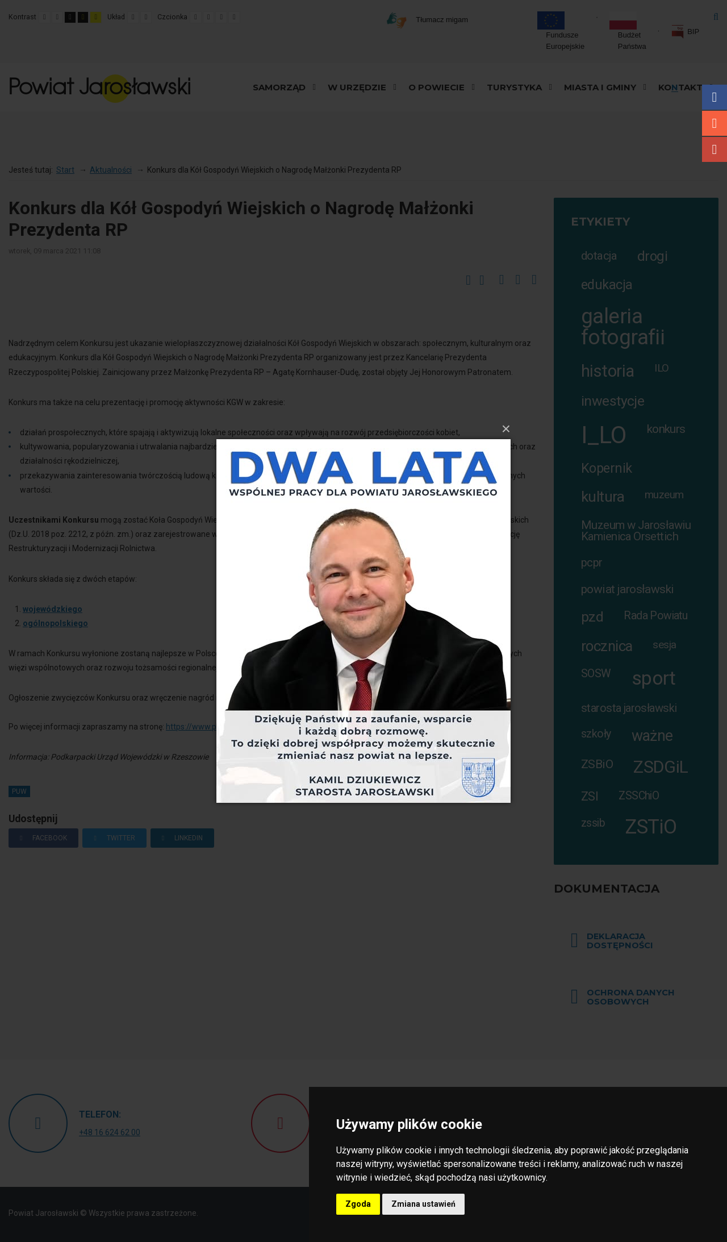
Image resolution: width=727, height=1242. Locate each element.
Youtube (714, 149)
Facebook (714, 97)
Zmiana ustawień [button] (423, 1203)
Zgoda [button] (358, 1203)
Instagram (714, 123)
